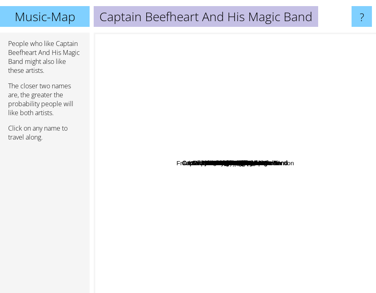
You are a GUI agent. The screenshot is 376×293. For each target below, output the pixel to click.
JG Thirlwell (296, 189)
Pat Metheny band (272, 136)
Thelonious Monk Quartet (291, 58)
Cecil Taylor (199, 91)
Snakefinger (185, 213)
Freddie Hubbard (237, 79)
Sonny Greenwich (163, 196)
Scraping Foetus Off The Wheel (282, 163)
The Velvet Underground (321, 220)
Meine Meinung (292, 171)
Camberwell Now (173, 282)
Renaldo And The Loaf (254, 231)
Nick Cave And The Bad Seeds (174, 73)
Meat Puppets (239, 51)
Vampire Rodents (311, 132)
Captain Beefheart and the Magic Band (233, 146)
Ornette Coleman (213, 97)
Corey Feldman (156, 231)
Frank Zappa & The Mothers (231, 162)
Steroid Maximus (194, 163)
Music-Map (45, 16)
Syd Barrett (299, 101)
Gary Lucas (295, 219)
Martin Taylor (208, 203)
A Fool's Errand (256, 94)
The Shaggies (160, 249)
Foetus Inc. (298, 180)
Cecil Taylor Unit (196, 183)
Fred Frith (130, 142)
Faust (327, 155)
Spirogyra (271, 180)
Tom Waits (141, 96)
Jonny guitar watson (230, 244)
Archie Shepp (243, 87)
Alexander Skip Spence (338, 110)
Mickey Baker (262, 198)
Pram (166, 82)
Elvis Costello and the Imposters (242, 177)
